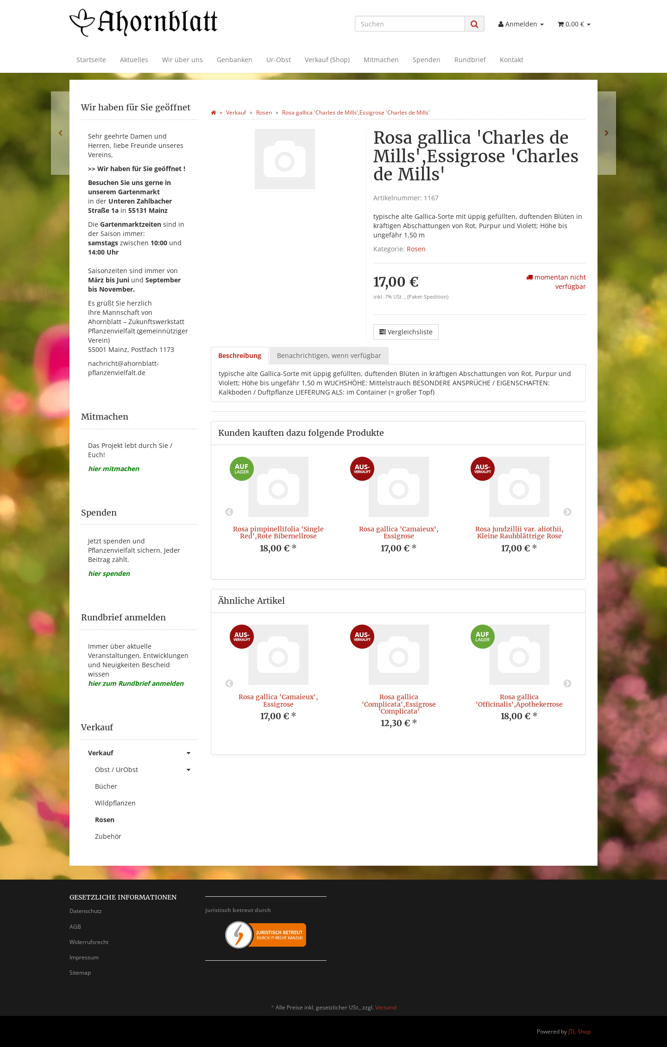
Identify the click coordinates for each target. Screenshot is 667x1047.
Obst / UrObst (146, 769)
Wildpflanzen (115, 802)
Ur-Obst (278, 59)
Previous (229, 512)
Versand (385, 1007)
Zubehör (108, 836)
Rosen (416, 248)
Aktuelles (134, 59)
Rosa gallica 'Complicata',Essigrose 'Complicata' (399, 704)
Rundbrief (470, 59)
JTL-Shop (579, 1031)
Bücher (106, 786)
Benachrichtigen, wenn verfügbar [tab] (329, 355)
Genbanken (234, 59)
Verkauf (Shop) (327, 59)
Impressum (84, 957)
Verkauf (142, 753)
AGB (75, 927)
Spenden (426, 59)
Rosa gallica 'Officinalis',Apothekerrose (519, 700)
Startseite (91, 59)
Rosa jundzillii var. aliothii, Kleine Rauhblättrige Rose (519, 532)
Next (567, 512)
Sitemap (80, 973)
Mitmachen (381, 59)
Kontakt (511, 59)
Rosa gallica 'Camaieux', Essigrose (399, 532)
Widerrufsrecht (88, 942)
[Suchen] (410, 24)
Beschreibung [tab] (239, 355)
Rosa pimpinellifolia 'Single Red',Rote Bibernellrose (278, 532)
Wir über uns (182, 59)
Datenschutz (85, 911)
